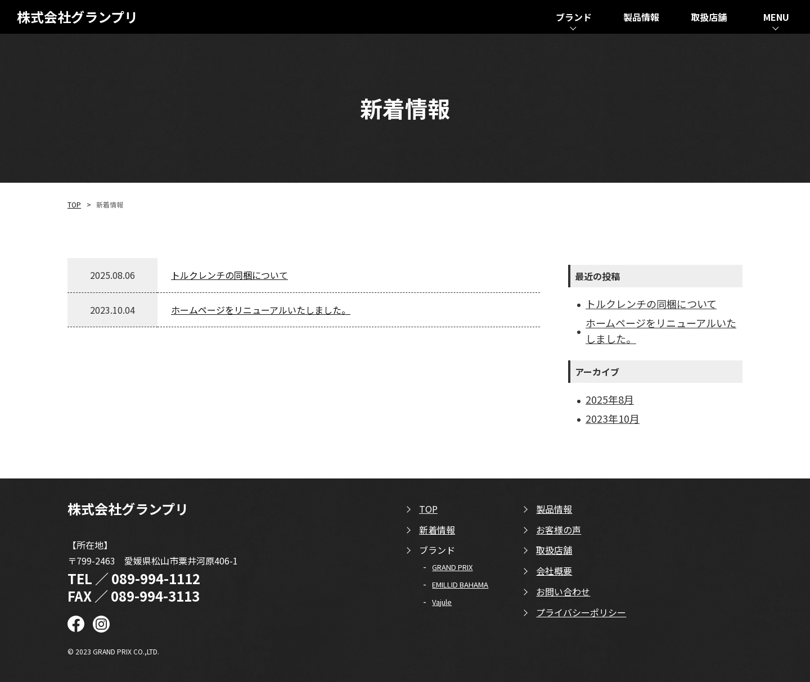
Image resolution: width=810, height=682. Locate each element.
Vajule (442, 602)
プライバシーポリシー (581, 612)
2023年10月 (613, 418)
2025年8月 (610, 399)
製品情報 (554, 509)
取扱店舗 (554, 550)
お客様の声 (558, 529)
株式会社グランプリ (77, 17)
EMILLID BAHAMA (460, 584)
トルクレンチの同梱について (229, 275)
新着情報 (437, 529)
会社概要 (554, 570)
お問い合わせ (563, 591)
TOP (74, 204)
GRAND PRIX (452, 567)
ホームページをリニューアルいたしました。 (260, 310)
